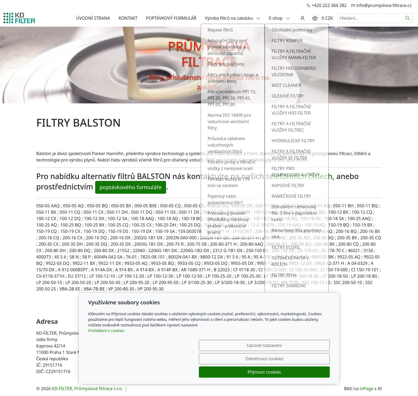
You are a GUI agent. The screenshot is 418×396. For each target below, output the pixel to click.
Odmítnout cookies (251, 372)
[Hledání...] (370, 18)
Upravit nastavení (197, 372)
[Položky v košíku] (315, 18)
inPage (366, 388)
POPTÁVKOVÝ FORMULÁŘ (171, 18)
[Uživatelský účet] (303, 18)
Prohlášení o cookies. (106, 357)
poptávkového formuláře (131, 187)
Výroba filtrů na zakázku (232, 18)
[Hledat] (408, 18)
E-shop (279, 18)
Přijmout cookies (304, 372)
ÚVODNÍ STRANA (93, 18)
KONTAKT (128, 18)
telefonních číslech (299, 176)
